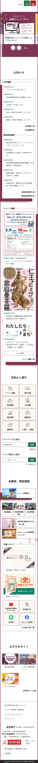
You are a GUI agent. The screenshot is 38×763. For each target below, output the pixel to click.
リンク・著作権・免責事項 (14, 710)
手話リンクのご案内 (30, 742)
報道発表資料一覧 (28, 192)
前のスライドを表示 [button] (13, 48)
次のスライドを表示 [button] (19, 48)
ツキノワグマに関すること (16, 90)
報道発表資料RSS (28, 196)
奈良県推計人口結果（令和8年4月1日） (19, 154)
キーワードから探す (11, 439)
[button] (20, 3)
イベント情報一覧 (28, 359)
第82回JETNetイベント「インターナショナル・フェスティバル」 (20, 144)
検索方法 (32, 449)
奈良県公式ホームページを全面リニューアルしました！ (18, 39)
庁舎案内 (7, 753)
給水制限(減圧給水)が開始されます (19, 97)
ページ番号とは (30, 464)
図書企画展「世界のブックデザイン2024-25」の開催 (19, 174)
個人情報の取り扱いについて (15, 705)
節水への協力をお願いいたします (18, 112)
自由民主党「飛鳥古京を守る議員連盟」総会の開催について (19, 184)
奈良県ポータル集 (29, 691)
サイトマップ (9, 719)
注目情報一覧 (30, 126)
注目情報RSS (30, 130)
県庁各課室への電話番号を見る (15, 749)
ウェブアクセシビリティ (13, 714)
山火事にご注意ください (15, 105)
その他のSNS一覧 (27, 627)
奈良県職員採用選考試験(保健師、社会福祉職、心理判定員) (20, 164)
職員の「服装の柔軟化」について (18, 120)
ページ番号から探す (11, 455)
